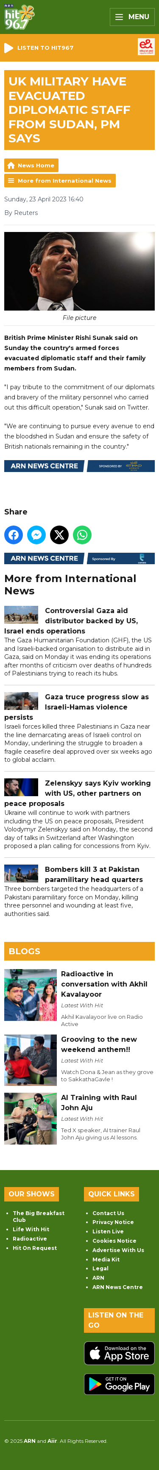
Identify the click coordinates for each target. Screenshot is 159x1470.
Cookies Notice (114, 1241)
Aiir (52, 1441)
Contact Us (108, 1213)
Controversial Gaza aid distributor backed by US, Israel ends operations (71, 621)
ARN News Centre (117, 1287)
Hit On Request (35, 1248)
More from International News (65, 180)
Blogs (24, 951)
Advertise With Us (118, 1250)
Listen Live (108, 1231)
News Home (36, 165)
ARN (98, 1278)
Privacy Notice (113, 1222)
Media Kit (106, 1259)
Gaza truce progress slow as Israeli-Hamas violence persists (76, 707)
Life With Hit (31, 1229)
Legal (100, 1268)
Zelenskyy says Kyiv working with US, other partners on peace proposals (77, 793)
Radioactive (30, 1238)
